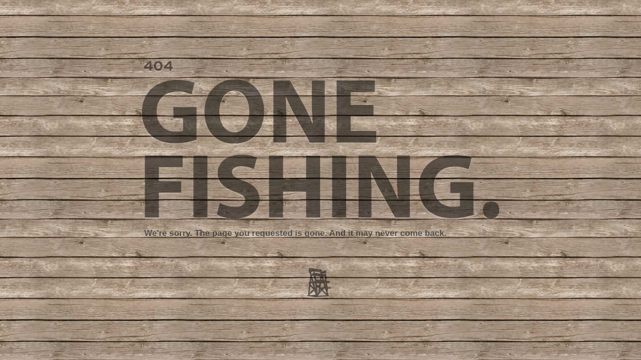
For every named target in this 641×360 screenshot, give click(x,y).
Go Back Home (469, 293)
